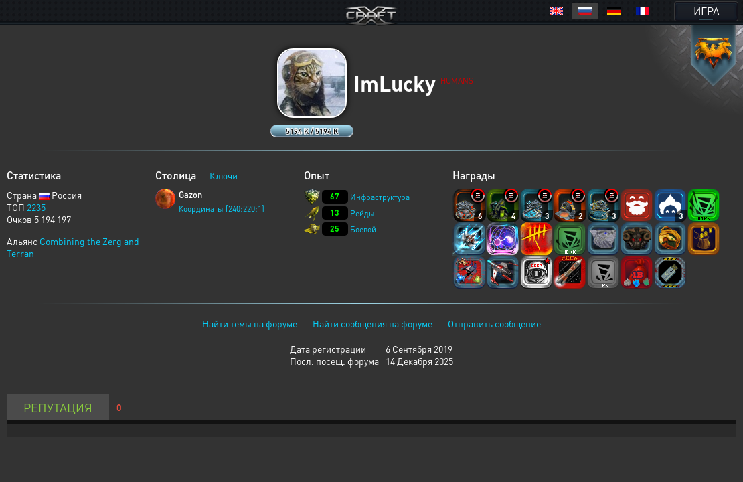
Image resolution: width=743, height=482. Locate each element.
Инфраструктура (380, 197)
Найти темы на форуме (249, 323)
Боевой (363, 229)
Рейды (362, 213)
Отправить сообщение (494, 323)
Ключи (224, 175)
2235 (36, 207)
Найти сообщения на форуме (372, 323)
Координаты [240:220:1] (221, 209)
